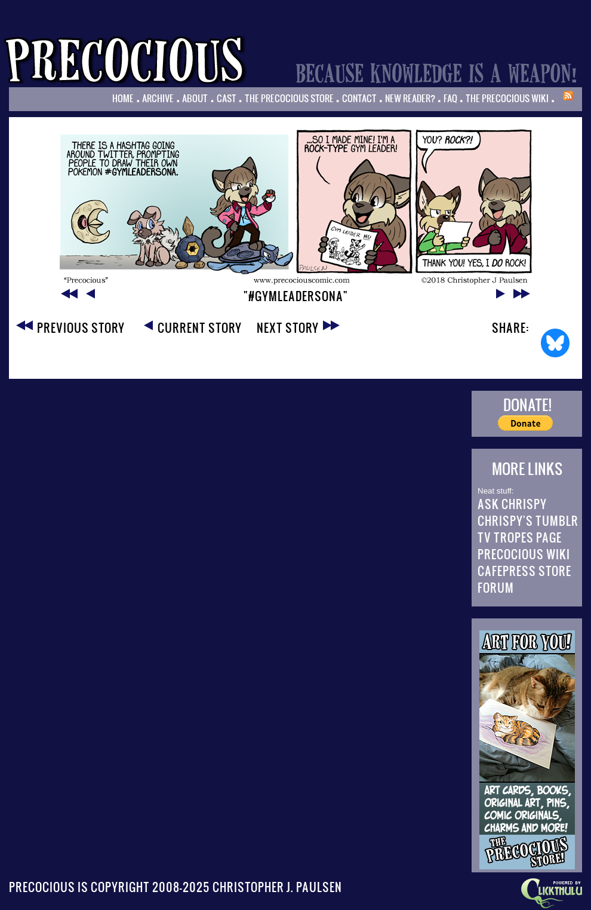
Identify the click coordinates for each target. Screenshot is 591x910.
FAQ (450, 98)
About (195, 98)
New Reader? (410, 98)
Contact (359, 98)
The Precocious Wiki (507, 98)
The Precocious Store (289, 98)
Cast (226, 98)
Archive (158, 98)
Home (123, 98)
